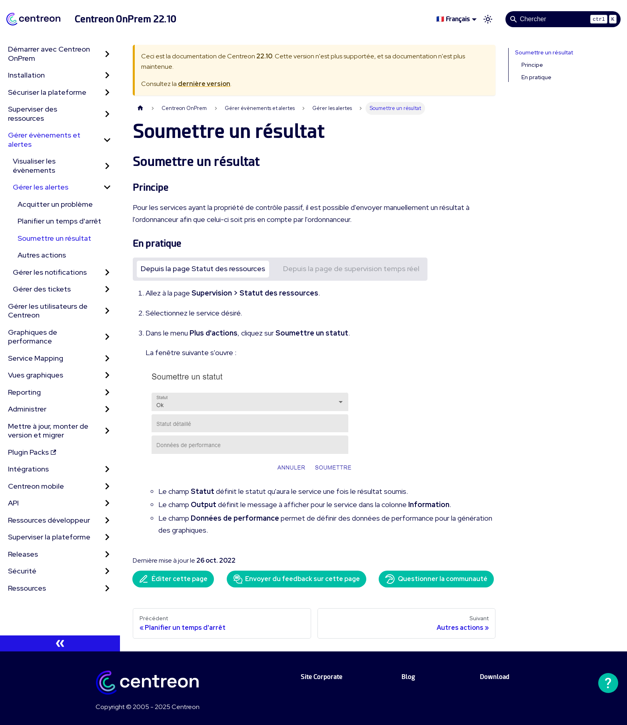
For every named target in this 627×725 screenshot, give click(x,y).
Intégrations (28, 468)
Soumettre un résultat (54, 238)
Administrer (27, 408)
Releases (23, 554)
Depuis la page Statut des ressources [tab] (203, 268)
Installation (26, 75)
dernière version (204, 84)
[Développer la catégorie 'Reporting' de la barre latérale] (107, 392)
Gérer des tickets (42, 289)
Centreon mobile (36, 486)
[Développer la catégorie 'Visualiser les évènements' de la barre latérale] (107, 166)
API (13, 502)
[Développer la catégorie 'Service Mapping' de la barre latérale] (107, 358)
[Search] (563, 19)
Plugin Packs (32, 452)
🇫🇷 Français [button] (453, 19)
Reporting (24, 392)
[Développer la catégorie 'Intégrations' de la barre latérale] (107, 469)
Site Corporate (321, 677)
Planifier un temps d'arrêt (59, 221)
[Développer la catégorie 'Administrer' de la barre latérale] (107, 409)
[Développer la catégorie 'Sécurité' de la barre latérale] (107, 571)
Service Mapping (35, 358)
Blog (408, 677)
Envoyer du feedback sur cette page (296, 579)
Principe (532, 64)
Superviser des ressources (32, 113)
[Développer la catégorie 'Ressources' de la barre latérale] (107, 588)
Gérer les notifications (50, 272)
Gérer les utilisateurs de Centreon (48, 311)
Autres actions (42, 255)
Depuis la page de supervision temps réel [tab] (351, 268)
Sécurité (22, 570)
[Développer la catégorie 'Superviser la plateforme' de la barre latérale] (107, 537)
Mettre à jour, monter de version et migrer (48, 430)
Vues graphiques (35, 374)
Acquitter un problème (55, 204)
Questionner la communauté (436, 579)
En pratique (536, 77)
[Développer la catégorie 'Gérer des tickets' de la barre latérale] (107, 289)
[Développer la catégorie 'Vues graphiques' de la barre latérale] (107, 375)
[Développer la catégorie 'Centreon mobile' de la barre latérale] (107, 486)
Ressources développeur (49, 520)
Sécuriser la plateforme (47, 92)
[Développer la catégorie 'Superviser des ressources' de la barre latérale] (107, 114)
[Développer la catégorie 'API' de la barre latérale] (107, 503)
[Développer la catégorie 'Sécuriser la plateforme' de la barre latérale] (107, 92)
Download (494, 677)
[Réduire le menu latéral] (60, 643)
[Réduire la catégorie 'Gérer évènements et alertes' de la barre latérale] (107, 140)
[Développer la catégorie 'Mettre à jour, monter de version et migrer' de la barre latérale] (107, 431)
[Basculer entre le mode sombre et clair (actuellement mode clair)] (487, 19)
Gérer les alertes (40, 187)
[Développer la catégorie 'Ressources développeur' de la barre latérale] (107, 520)
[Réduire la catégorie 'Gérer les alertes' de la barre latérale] (107, 187)
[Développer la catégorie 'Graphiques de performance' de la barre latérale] (107, 337)
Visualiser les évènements (34, 165)
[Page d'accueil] (140, 108)
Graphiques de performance (32, 337)
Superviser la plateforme (49, 536)
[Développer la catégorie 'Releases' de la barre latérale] (107, 554)
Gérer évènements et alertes (44, 139)
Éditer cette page (173, 579)
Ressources (27, 588)
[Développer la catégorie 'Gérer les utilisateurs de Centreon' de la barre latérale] (107, 311)
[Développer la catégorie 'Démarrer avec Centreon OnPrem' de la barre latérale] (107, 54)
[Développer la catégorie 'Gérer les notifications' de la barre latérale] (107, 272)
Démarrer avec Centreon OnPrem (49, 53)
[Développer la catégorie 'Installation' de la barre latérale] (107, 75)
